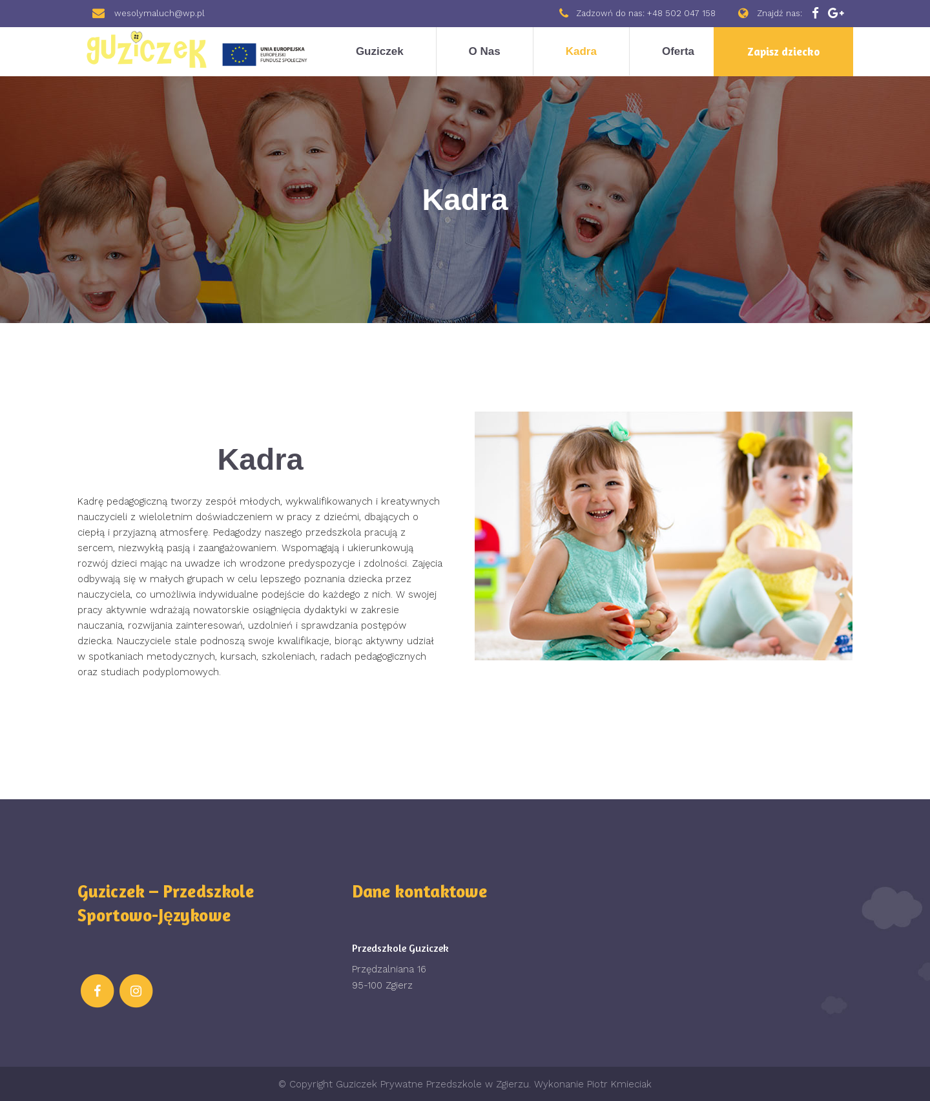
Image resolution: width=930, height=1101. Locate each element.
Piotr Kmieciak (619, 1084)
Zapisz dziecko (783, 51)
